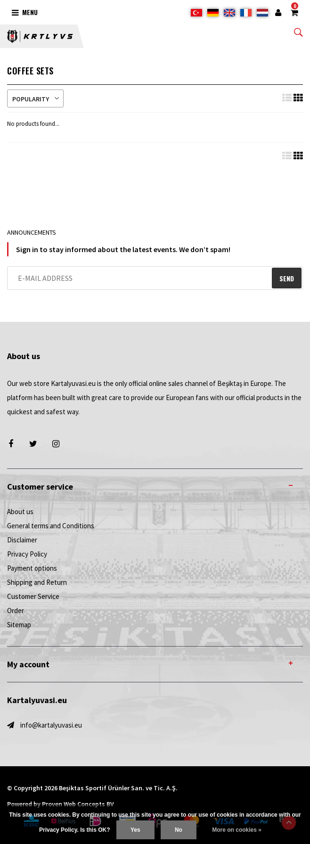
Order (15, 610)
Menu (25, 12)
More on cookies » (236, 830)
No (178, 830)
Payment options (32, 568)
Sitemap (19, 624)
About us (20, 511)
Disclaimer (22, 539)
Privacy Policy (27, 553)
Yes (135, 830)
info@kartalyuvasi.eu (51, 725)
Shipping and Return (37, 582)
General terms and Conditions (50, 525)
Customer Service (33, 596)
